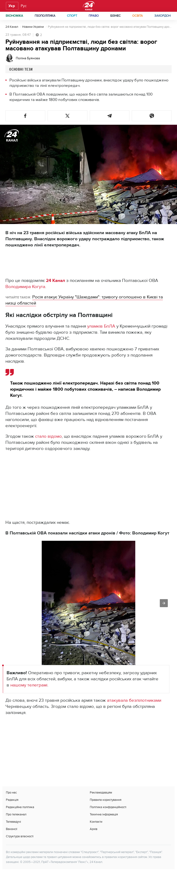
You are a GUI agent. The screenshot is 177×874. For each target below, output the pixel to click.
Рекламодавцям (101, 792)
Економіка (14, 16)
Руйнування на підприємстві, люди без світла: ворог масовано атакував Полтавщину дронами (110, 26)
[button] (25, 115)
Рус (24, 6)
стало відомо (48, 436)
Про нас (11, 792)
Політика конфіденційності (108, 807)
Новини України (33, 26)
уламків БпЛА (101, 326)
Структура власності (19, 836)
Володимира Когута (25, 286)
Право (94, 16)
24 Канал (12, 26)
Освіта (137, 16)
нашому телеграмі (28, 685)
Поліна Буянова (28, 58)
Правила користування (105, 800)
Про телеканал (16, 814)
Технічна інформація (104, 814)
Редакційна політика (20, 807)
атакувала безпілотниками (134, 700)
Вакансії (11, 829)
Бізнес (115, 16)
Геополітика (45, 16)
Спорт (72, 16)
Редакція (12, 800)
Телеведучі (13, 822)
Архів (93, 829)
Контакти (96, 822)
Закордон (162, 16)
